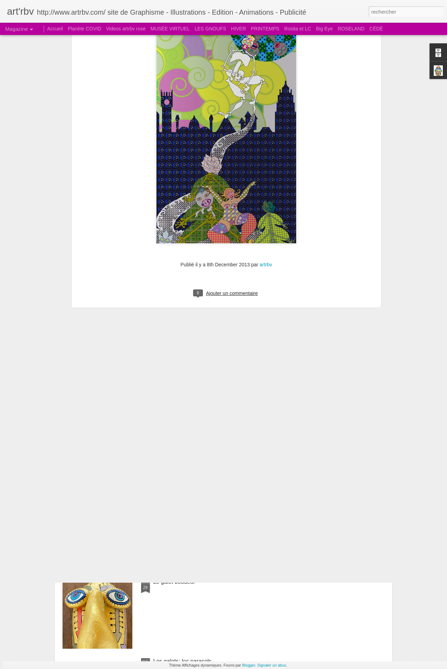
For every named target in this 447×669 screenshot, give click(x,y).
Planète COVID (84, 28)
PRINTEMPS (265, 28)
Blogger (248, 665)
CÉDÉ (376, 28)
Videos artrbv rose (126, 28)
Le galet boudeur (174, 582)
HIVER (238, 28)
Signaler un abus (271, 665)
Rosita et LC (297, 28)
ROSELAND (351, 28)
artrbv (265, 173)
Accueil (55, 28)
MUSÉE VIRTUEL (170, 28)
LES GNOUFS (210, 28)
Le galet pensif (171, 502)
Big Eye (324, 28)
